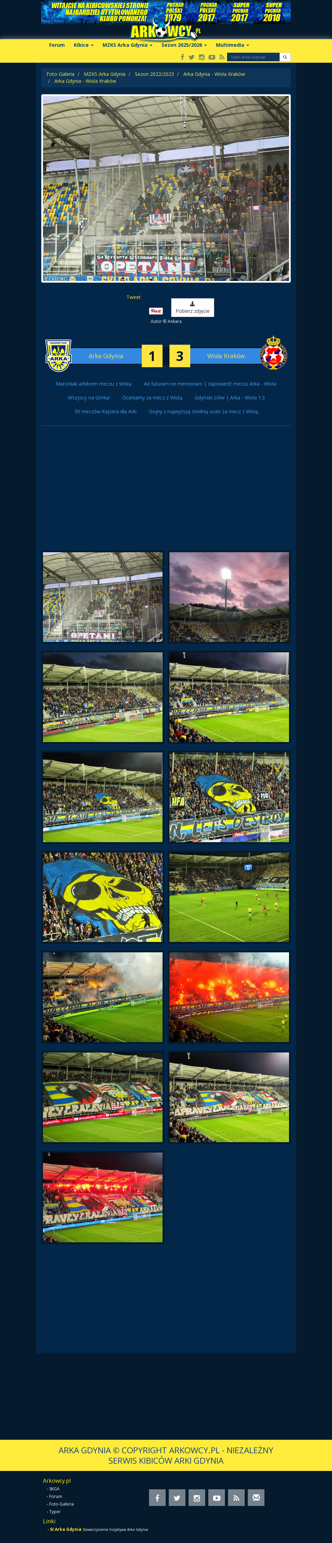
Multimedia (232, 45)
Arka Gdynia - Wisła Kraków (214, 74)
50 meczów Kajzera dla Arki (106, 411)
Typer (55, 1512)
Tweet (133, 297)
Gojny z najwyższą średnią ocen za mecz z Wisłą (203, 411)
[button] (285, 57)
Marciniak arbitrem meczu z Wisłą (93, 383)
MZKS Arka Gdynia (127, 45)
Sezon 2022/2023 (154, 74)
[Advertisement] (166, 491)
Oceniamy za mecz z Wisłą (152, 397)
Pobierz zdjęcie (193, 307)
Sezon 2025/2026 (184, 45)
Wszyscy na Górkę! (89, 397)
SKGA (54, 1489)
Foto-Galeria (60, 74)
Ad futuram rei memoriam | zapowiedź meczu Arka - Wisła (210, 383)
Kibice (84, 45)
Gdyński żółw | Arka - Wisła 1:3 (230, 397)
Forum (57, 45)
